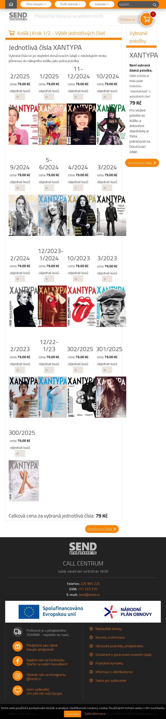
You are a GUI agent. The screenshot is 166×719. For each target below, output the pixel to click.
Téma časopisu (35, 4)
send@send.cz (89, 594)
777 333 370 (87, 589)
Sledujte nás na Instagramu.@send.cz (46, 676)
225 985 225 (90, 583)
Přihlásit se (127, 19)
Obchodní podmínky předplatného (119, 645)
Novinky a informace (110, 637)
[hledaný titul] (134, 4)
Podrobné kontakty (109, 663)
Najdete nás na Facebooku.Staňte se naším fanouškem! (47, 662)
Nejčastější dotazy (109, 628)
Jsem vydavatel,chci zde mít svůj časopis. (45, 691)
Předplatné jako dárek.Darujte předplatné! (42, 647)
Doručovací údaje (142, 162)
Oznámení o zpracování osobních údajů (124, 654)
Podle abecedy (69, 4)
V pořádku (72, 714)
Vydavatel (101, 4)
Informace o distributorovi (114, 671)
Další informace (95, 713)
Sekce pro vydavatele (111, 680)
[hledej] (154, 4)
